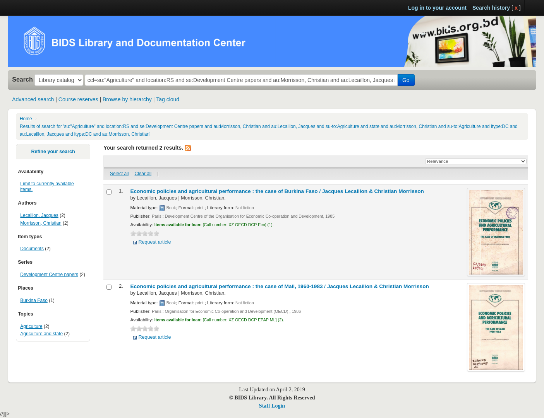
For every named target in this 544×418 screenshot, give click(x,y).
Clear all (143, 173)
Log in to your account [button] (437, 8)
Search (22, 79)
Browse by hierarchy (127, 99)
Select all (119, 173)
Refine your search (53, 151)
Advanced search (33, 99)
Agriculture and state (41, 333)
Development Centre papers (49, 274)
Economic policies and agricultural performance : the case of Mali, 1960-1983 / (279, 286)
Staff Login (272, 406)
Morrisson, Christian (40, 223)
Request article (154, 242)
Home (26, 118)
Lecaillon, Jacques (39, 215)
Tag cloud (167, 99)
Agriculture (31, 326)
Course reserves (78, 99)
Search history (491, 8)
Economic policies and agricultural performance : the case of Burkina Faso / (277, 191)
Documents (32, 248)
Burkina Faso (34, 300)
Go (406, 80)
